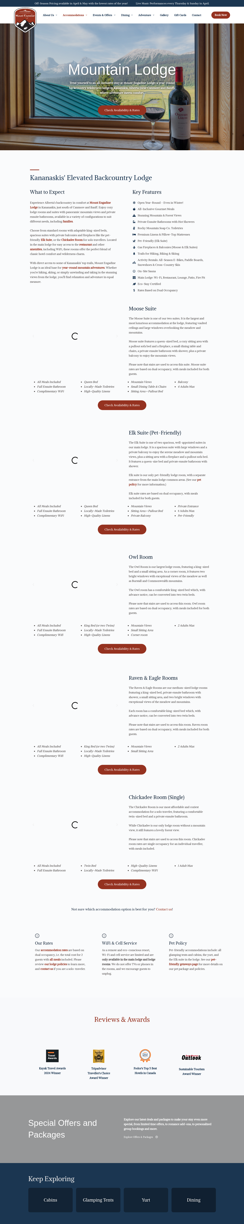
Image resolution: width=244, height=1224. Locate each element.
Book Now (221, 15)
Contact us (164, 909)
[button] (33, 336)
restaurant (85, 244)
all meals (55, 959)
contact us (46, 969)
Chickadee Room (72, 240)
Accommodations (75, 15)
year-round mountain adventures (83, 268)
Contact (196, 15)
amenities (36, 249)
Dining (127, 15)
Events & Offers (105, 15)
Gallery (164, 15)
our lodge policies (55, 964)
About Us (50, 15)
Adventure (147, 15)
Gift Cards (180, 15)
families (68, 221)
